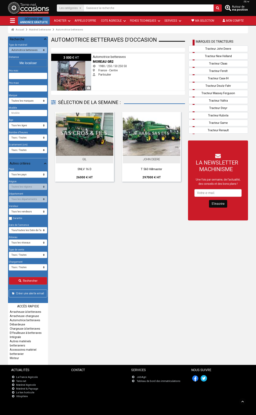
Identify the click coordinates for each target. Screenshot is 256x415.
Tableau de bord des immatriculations (158, 381)
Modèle (13, 107)
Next (177, 148)
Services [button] (170, 20)
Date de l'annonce (19, 225)
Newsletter (80, 381)
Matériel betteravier (40, 29)
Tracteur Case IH (218, 78)
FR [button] (245, 1)
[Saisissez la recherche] (149, 8)
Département (16, 193)
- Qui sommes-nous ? (159, 409)
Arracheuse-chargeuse (24, 316)
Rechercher (28, 280)
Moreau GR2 (59, 55)
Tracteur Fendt (218, 71)
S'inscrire (218, 204)
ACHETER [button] (60, 20)
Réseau (13, 237)
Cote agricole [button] (111, 20)
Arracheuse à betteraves (25, 311)
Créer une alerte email (27, 293)
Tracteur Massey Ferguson (218, 93)
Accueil (17, 29)
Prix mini (13, 70)
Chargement (16, 262)
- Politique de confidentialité (131, 409)
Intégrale (15, 337)
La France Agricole (27, 377)
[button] (12, 20)
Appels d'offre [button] (85, 20)
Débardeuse (17, 324)
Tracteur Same (218, 122)
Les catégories (70, 8)
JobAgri (141, 377)
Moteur (14, 358)
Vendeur (13, 206)
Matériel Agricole (26, 384)
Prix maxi (14, 83)
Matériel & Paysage (27, 388)
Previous (59, 148)
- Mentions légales (104, 409)
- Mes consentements (183, 409)
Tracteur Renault (218, 130)
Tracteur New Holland (218, 56)
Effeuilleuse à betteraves (26, 332)
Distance (14, 57)
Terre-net (21, 381)
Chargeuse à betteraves (25, 328)
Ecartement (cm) (18, 144)
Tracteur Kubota (218, 115)
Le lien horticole (25, 392)
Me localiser (28, 63)
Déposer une (34, 20)
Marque (13, 95)
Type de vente (16, 249)
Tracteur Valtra (218, 100)
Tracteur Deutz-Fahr (218, 85)
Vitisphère (22, 396)
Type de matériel (18, 44)
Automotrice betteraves (69, 29)
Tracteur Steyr (218, 108)
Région (13, 181)
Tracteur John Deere (218, 48)
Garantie (17, 218)
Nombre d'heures (18, 132)
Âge (11, 120)
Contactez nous (83, 377)
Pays (11, 169)
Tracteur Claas (218, 63)
